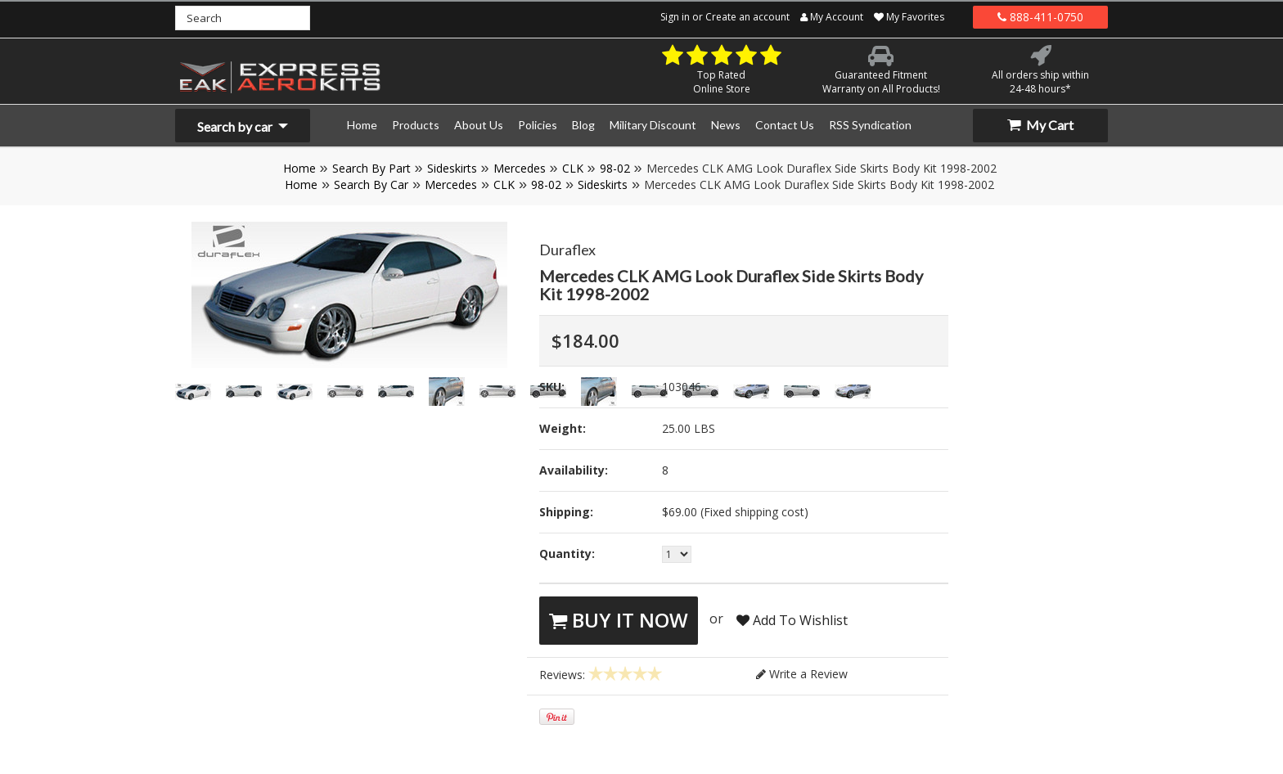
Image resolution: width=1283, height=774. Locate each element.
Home (299, 168)
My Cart (1040, 125)
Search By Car (371, 184)
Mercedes (519, 168)
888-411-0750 (1040, 17)
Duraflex (567, 250)
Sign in (675, 17)
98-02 (615, 168)
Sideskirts (452, 168)
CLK (572, 168)
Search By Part (371, 168)
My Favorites (909, 17)
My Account (831, 17)
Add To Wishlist (792, 620)
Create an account (747, 17)
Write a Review (802, 674)
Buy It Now (618, 619)
